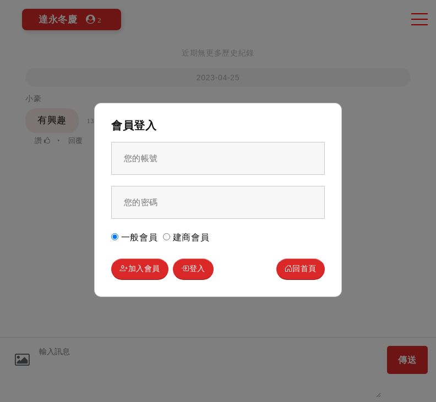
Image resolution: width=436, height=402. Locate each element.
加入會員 (143, 269)
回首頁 (297, 269)
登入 (202, 269)
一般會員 (134, 236)
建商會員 (186, 236)
